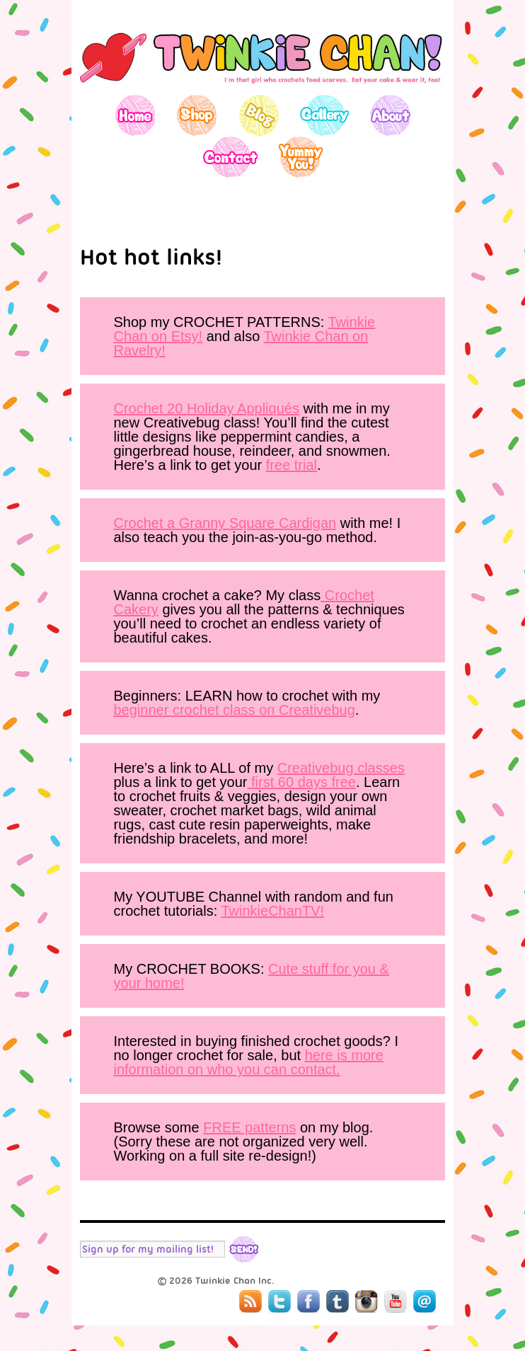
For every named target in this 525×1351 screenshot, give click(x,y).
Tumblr (337, 1301)
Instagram (366, 1301)
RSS (250, 1301)
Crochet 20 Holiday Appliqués (206, 408)
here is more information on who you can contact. (248, 1062)
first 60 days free (302, 782)
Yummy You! (301, 157)
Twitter (279, 1301)
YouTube (395, 1301)
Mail (424, 1301)
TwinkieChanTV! (272, 911)
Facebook (308, 1301)
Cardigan (307, 523)
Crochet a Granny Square (196, 523)
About (390, 115)
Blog (258, 115)
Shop (197, 115)
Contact (230, 157)
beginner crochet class (187, 710)
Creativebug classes (341, 768)
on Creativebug (307, 710)
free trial (291, 465)
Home (135, 115)
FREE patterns (249, 1127)
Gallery (324, 115)
